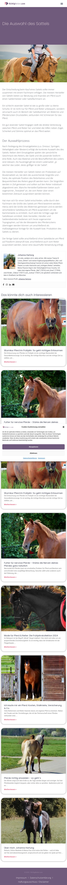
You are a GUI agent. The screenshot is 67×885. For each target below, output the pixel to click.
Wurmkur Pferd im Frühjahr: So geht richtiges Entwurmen (33, 350)
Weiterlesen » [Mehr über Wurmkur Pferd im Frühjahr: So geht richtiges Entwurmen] (10, 362)
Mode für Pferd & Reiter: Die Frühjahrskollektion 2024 (31, 635)
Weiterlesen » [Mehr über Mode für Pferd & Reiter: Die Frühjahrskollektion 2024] (10, 647)
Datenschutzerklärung (30, 458)
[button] (63, 427)
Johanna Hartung (24, 279)
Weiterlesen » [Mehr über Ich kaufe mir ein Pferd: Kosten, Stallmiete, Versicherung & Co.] (10, 719)
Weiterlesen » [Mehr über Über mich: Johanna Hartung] (10, 857)
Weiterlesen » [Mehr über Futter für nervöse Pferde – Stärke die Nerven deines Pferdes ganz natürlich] (10, 577)
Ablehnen (33, 453)
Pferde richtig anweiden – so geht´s (22, 778)
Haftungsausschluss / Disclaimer (33, 881)
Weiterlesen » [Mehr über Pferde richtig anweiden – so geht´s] (10, 789)
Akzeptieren (33, 447)
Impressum (41, 458)
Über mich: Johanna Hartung (19, 847)
